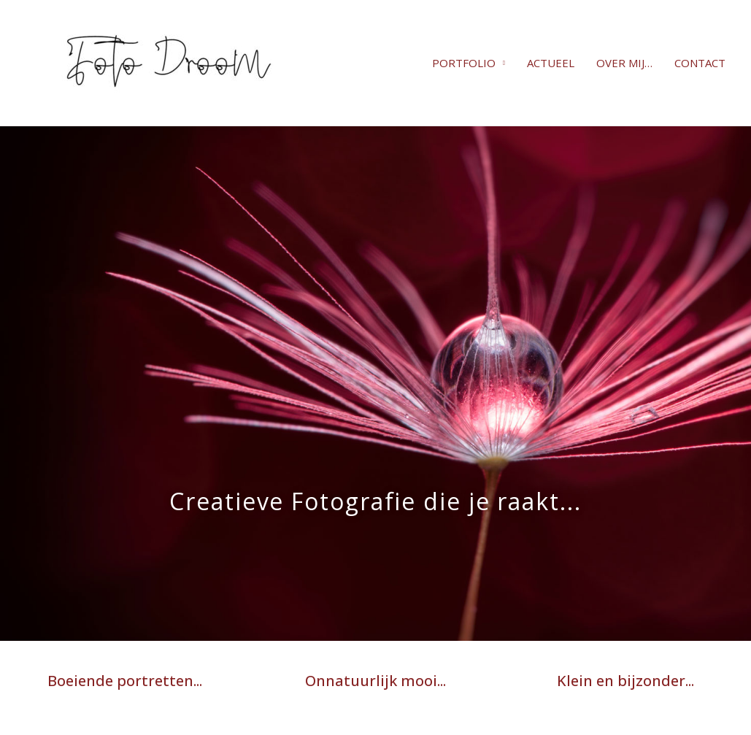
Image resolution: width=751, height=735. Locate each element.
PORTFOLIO (464, 62)
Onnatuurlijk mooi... (375, 680)
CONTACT (699, 62)
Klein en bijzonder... (625, 680)
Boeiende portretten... (124, 680)
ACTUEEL (550, 62)
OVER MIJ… (624, 62)
